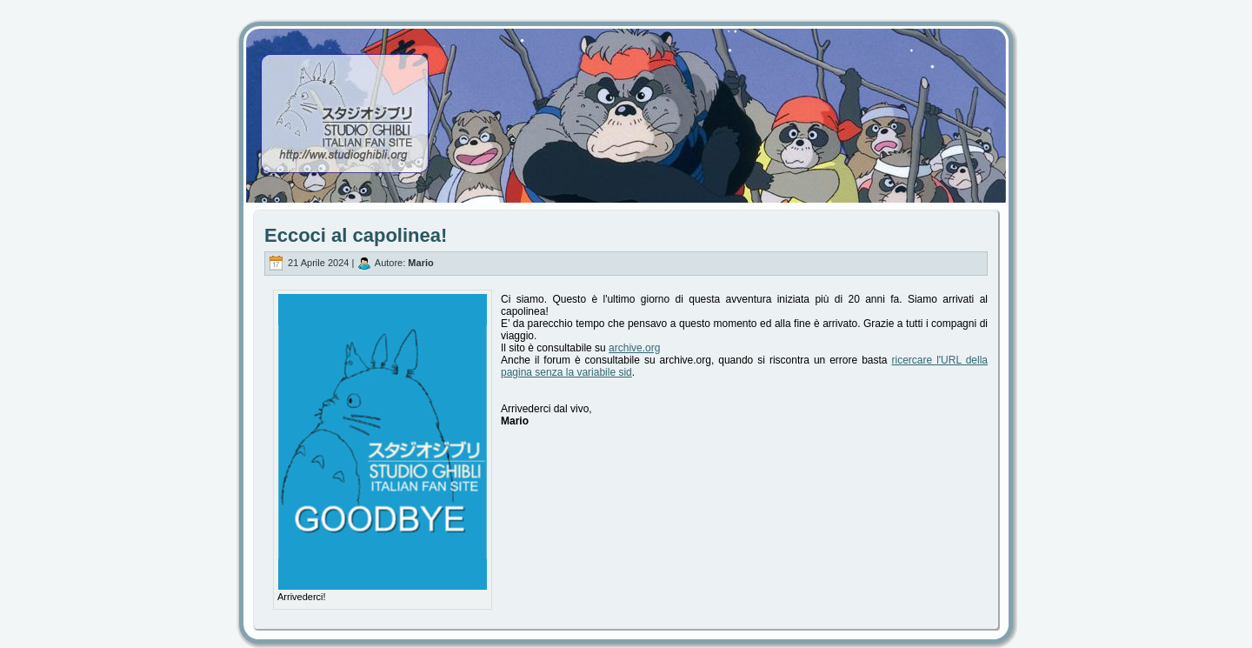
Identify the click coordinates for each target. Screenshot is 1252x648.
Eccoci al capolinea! (355, 235)
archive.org (634, 348)
